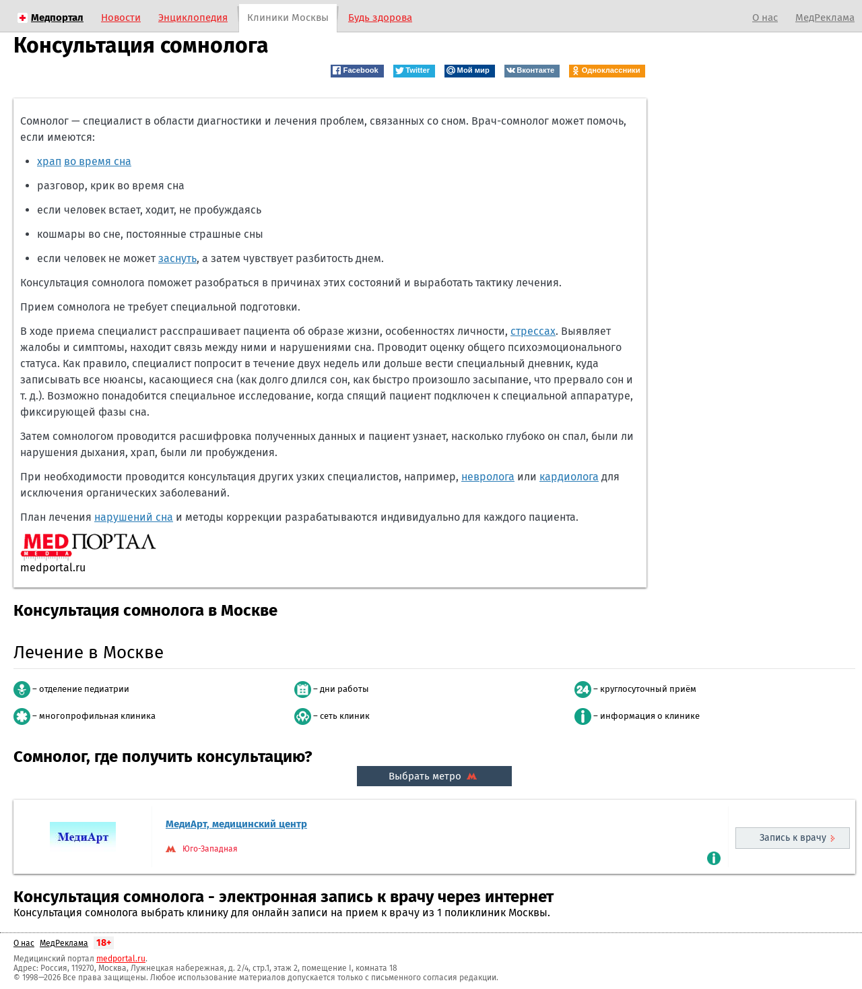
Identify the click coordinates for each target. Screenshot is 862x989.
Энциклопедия (193, 17)
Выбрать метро (434, 776)
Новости (121, 17)
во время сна (97, 161)
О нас (765, 17)
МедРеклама (825, 17)
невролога (488, 476)
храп (49, 161)
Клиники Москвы (288, 17)
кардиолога (569, 476)
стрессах (533, 331)
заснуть (177, 258)
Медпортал (57, 17)
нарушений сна (133, 517)
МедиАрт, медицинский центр (236, 824)
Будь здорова (380, 17)
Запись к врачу (793, 837)
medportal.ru (120, 958)
